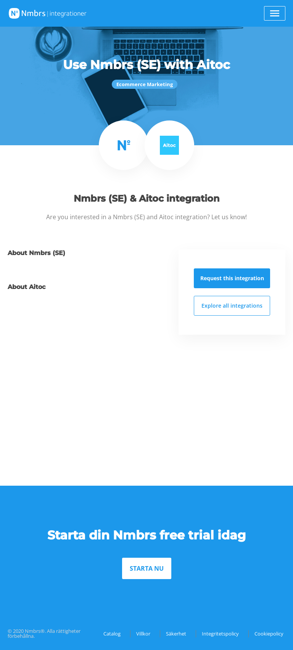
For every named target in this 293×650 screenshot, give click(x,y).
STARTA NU (147, 568)
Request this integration (232, 278)
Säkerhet (176, 633)
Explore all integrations (231, 305)
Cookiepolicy (268, 633)
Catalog (112, 633)
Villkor (143, 633)
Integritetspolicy (220, 633)
